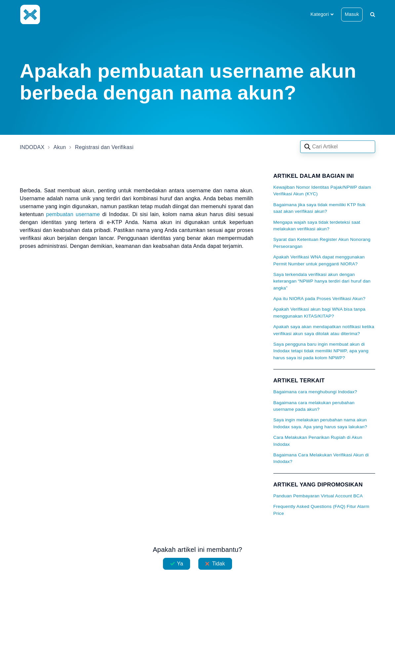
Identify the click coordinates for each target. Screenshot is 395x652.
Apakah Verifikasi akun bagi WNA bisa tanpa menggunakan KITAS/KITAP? (319, 312)
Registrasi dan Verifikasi (104, 147)
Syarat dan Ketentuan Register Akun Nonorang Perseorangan (322, 243)
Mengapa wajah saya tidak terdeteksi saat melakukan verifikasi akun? (316, 225)
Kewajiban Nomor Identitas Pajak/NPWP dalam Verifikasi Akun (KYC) (322, 190)
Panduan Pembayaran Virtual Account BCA (318, 495)
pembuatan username (73, 214)
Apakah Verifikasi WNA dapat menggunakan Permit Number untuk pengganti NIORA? (319, 260)
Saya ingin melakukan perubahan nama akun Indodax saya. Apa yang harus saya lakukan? (320, 423)
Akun (60, 147)
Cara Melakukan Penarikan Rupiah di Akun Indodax (317, 440)
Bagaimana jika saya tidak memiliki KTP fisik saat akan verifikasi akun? (319, 208)
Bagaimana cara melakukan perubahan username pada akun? (314, 406)
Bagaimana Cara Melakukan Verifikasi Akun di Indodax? (321, 458)
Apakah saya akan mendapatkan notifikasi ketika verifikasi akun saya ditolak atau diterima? (323, 330)
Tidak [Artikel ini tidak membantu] (218, 563)
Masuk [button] (352, 14)
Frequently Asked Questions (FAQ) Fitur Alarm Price (321, 510)
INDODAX (32, 147)
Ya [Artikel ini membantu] (180, 563)
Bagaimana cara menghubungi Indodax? (315, 391)
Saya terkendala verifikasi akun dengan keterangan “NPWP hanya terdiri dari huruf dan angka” (322, 281)
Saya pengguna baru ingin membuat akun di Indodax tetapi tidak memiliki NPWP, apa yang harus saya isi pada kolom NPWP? (321, 351)
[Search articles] (337, 146)
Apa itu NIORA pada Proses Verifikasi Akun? (319, 298)
